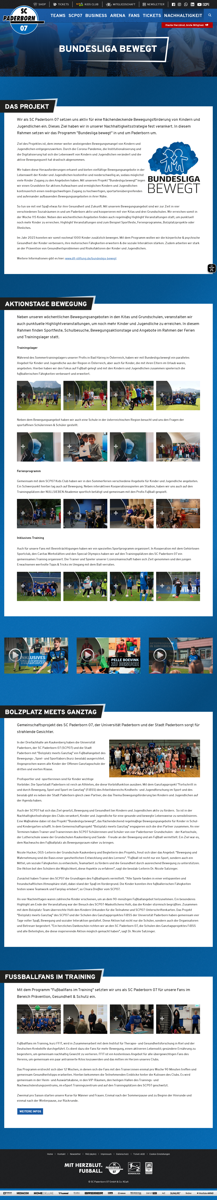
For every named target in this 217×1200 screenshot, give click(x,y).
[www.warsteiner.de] (188, 1197)
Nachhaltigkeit (183, 15)
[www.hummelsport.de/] (63, 1197)
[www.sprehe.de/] (163, 1197)
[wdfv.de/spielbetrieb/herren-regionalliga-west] (149, 1168)
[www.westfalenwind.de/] (205, 1197)
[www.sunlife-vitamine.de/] (175, 1197)
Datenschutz (123, 1154)
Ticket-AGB (141, 1154)
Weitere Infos (31, 1112)
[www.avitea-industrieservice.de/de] (76, 1197)
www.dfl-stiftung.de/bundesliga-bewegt (92, 258)
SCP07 (75, 15)
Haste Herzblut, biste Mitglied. (187, 25)
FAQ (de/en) (88, 1154)
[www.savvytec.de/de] (151, 1197)
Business (96, 15)
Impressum (106, 1154)
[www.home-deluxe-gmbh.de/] (43, 1197)
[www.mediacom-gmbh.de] (22, 1197)
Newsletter (72, 1154)
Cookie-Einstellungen (164, 1154)
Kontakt (57, 1154)
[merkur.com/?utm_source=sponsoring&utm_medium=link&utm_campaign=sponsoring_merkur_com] (121, 1197)
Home (44, 1154)
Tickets (152, 15)
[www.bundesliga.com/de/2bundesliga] (134, 1168)
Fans (134, 15)
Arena (117, 15)
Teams (58, 15)
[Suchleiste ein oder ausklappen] (210, 15)
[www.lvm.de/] (110, 1197)
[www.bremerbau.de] (93, 1197)
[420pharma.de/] (7, 1197)
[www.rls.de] (136, 1197)
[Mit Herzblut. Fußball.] (94, 1168)
